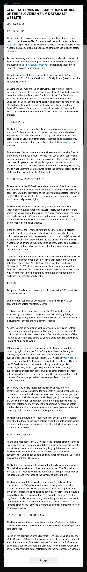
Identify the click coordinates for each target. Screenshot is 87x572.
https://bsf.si (13, 44)
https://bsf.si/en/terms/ (35, 64)
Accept (43, 560)
